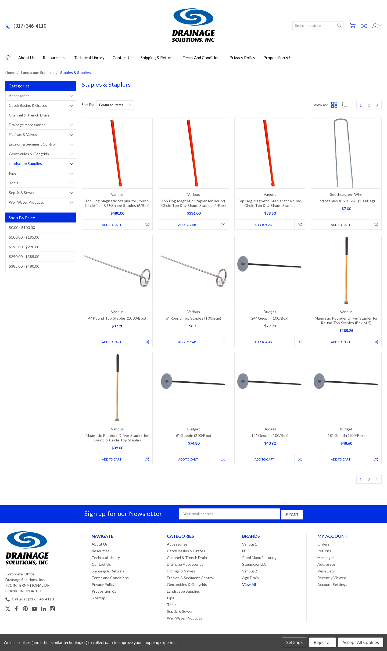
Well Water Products (26, 202)
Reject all (323, 642)
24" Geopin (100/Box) (270, 318)
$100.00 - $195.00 (24, 237)
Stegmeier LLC (254, 564)
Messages (326, 557)
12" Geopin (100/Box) (270, 436)
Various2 (249, 570)
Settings (294, 642)
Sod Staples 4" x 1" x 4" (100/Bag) (346, 201)
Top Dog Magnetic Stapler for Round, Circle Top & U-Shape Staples (270, 203)
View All (249, 584)
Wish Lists (326, 570)
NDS (246, 550)
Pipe (12, 173)
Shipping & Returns (157, 57)
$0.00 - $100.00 (22, 227)
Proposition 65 (277, 57)
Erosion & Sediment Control (32, 144)
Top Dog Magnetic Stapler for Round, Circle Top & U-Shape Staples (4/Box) (193, 203)
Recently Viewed (331, 577)
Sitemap (98, 597)
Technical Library (89, 57)
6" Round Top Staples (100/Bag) (193, 318)
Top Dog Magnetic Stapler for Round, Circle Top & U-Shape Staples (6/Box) (117, 203)
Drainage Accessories (27, 124)
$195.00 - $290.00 (24, 247)
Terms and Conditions (201, 57)
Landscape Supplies (25, 163)
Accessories (19, 95)
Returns (324, 550)
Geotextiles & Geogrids (29, 153)
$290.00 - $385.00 (24, 256)
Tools (13, 183)
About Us (26, 57)
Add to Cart (111, 224)
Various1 (249, 544)
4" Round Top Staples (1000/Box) (117, 318)
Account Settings (332, 584)
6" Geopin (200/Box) (193, 436)
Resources (54, 57)
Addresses (326, 564)
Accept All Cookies (360, 642)
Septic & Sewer (22, 192)
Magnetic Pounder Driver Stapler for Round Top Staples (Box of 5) (346, 320)
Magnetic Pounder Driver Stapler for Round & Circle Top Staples (117, 438)
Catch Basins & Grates (28, 105)
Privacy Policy (242, 57)
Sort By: (88, 104)
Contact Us (122, 57)
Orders (323, 544)
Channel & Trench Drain (29, 115)
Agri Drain (250, 577)
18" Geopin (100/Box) (346, 436)
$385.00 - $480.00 (24, 266)
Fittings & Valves (23, 134)
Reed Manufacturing (259, 557)
